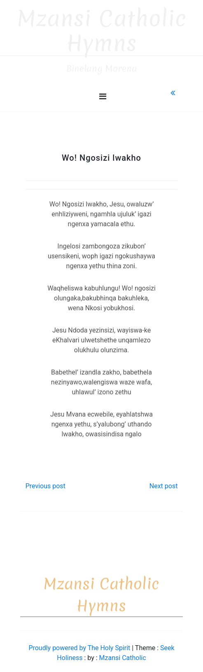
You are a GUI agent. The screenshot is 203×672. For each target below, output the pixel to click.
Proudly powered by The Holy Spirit (80, 644)
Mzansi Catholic (122, 654)
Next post (163, 482)
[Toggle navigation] (102, 93)
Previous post (45, 482)
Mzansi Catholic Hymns (102, 27)
